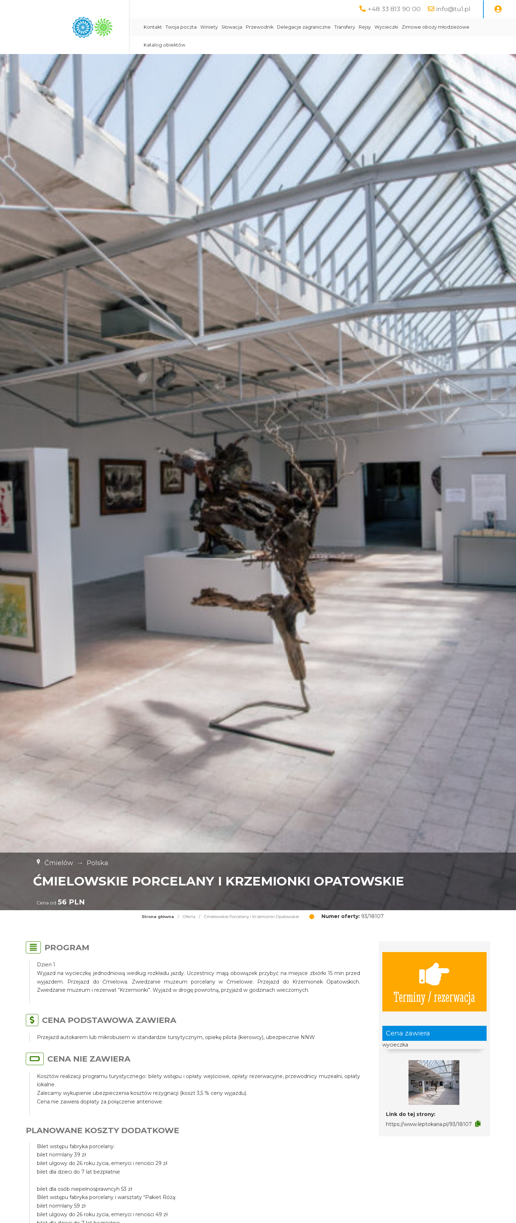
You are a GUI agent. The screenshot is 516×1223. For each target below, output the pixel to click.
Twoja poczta (181, 27)
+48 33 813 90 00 (394, 9)
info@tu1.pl (453, 9)
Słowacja (231, 27)
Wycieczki (386, 27)
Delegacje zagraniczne (304, 27)
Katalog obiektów (164, 45)
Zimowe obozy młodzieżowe (435, 27)
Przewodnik (259, 27)
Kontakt (153, 27)
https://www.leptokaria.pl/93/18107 (429, 1124)
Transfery (344, 27)
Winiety (209, 27)
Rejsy (365, 27)
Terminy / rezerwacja (434, 981)
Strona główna (158, 916)
